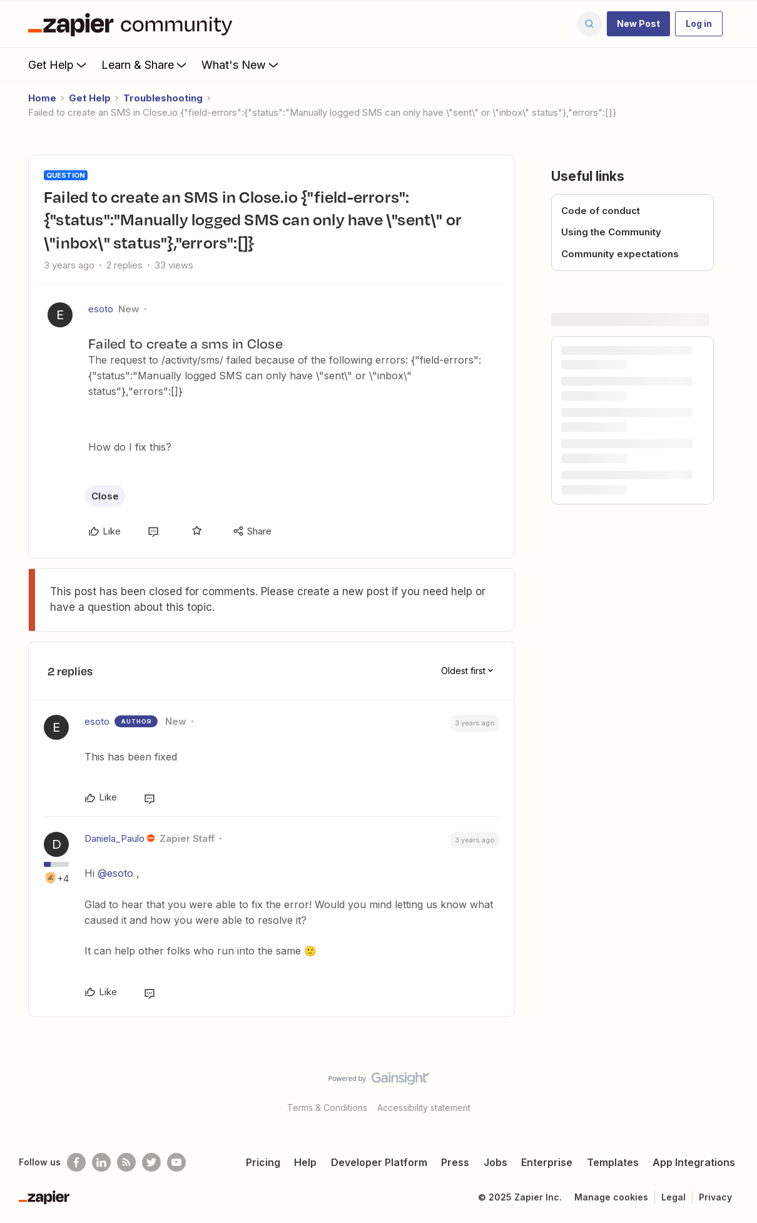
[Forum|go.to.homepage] (133, 23)
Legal (673, 1197)
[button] (638, 23)
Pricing (263, 1162)
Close (105, 496)
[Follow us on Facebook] (76, 1162)
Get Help (58, 64)
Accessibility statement (423, 1107)
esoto (100, 309)
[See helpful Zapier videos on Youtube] (176, 1162)
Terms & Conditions (327, 1107)
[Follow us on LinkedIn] (101, 1162)
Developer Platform (379, 1162)
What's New (241, 64)
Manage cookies (611, 1197)
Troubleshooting (163, 98)
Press (455, 1162)
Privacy (715, 1197)
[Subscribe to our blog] (126, 1162)
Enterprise (546, 1162)
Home (42, 98)
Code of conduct (600, 211)
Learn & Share (145, 64)
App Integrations (694, 1162)
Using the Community (611, 232)
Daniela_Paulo (114, 838)
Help (305, 1162)
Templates (613, 1162)
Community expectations (620, 254)
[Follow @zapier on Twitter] (151, 1162)
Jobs (495, 1162)
